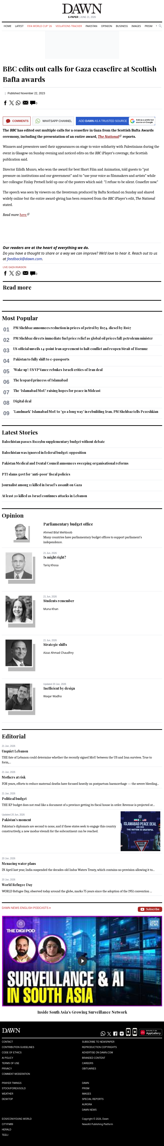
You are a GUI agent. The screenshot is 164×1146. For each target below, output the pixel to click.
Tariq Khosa (51, 565)
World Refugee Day (17, 885)
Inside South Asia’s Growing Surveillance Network (82, 1012)
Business (122, 26)
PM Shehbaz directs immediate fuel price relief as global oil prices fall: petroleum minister (83, 338)
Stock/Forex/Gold (14, 1088)
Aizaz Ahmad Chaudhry (58, 653)
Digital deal (22, 401)
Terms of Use (10, 1063)
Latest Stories (20, 432)
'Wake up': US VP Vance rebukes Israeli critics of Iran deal (58, 369)
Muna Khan (50, 609)
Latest (19, 26)
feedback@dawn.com (24, 258)
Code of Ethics (12, 1052)
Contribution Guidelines (18, 1047)
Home (7, 26)
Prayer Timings (12, 1083)
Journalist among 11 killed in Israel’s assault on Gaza (42, 485)
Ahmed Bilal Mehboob (57, 532)
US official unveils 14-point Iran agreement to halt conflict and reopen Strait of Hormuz (80, 349)
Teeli (5, 1135)
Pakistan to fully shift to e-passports (41, 359)
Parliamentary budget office (68, 524)
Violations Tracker (69, 26)
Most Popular (20, 318)
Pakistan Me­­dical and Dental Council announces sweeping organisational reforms (65, 463)
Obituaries (89, 1068)
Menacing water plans (19, 863)
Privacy (7, 1068)
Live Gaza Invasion (14, 267)
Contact (7, 1042)
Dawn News (89, 1110)
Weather (7, 1093)
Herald (6, 1129)
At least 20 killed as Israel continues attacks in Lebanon (44, 496)
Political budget (14, 798)
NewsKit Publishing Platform (97, 1124)
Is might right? (54, 557)
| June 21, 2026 (82, 17)
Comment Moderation (16, 1074)
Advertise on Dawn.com (97, 1052)
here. (23, 215)
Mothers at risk (14, 777)
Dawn (85, 1083)
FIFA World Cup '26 (39, 26)
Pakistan (91, 26)
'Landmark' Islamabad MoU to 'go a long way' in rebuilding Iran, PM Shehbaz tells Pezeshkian (85, 411)
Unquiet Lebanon (15, 751)
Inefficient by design (59, 688)
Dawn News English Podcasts (26, 908)
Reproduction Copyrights (99, 1047)
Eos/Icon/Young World (17, 1119)
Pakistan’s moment (16, 820)
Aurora (87, 1104)
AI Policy (7, 1058)
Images (136, 26)
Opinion (106, 26)
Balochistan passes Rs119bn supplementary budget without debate (53, 441)
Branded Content (93, 1058)
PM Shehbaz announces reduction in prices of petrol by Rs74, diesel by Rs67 (72, 328)
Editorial (14, 736)
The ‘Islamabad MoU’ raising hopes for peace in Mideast (56, 390)
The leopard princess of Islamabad (40, 380)
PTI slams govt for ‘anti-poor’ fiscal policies (36, 474)
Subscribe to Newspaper (98, 1042)
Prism (148, 26)
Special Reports (93, 1099)
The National (108, 137)
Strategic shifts (55, 644)
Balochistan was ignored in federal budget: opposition (44, 452)
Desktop (7, 1099)
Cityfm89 (7, 1124)
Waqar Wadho (52, 696)
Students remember (58, 601)
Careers (87, 1063)
